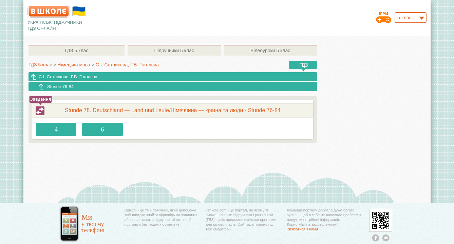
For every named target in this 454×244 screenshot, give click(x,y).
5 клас (76, 50)
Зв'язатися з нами (302, 229)
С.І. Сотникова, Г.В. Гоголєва (68, 76)
